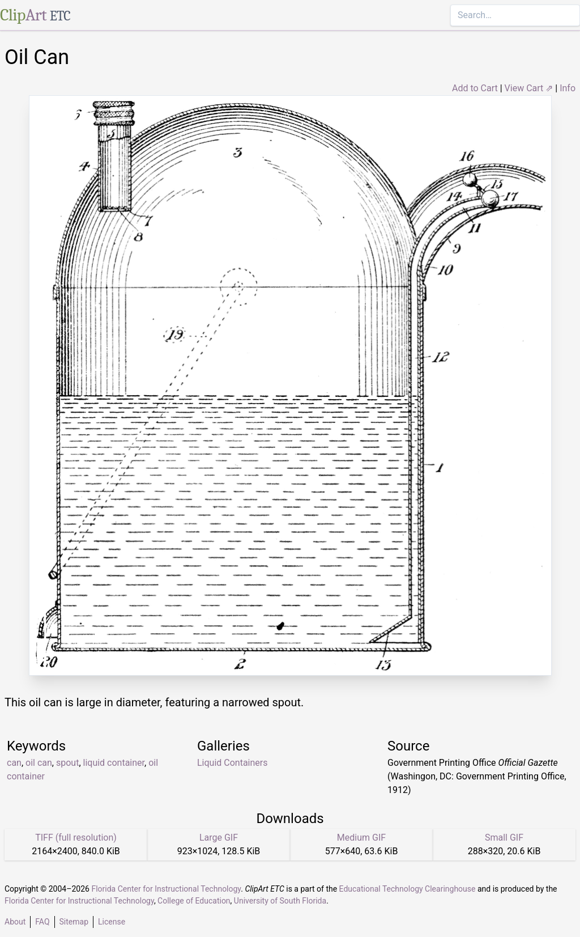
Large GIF (218, 837)
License (111, 921)
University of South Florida (280, 900)
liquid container (114, 762)
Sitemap (73, 921)
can (14, 762)
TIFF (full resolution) (76, 837)
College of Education (194, 900)
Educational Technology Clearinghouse (407, 888)
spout (67, 762)
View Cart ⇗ (529, 88)
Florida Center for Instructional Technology (166, 888)
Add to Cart (475, 88)
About (15, 921)
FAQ (42, 921)
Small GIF (504, 837)
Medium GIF (361, 837)
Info (567, 88)
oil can (38, 762)
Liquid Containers (232, 762)
